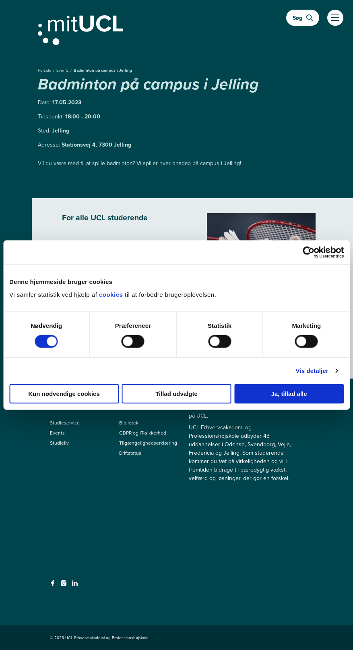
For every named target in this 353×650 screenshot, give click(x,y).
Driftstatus (130, 453)
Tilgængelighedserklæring (148, 443)
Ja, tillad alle (289, 393)
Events (63, 70)
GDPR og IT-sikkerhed (142, 433)
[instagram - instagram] (64, 585)
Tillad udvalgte (176, 393)
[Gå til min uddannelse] (177, 28)
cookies (112, 294)
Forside (45, 70)
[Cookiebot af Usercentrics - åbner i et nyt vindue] (308, 252)
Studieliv (59, 443)
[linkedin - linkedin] (76, 585)
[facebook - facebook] (54, 585)
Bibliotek (128, 422)
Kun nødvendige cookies (64, 393)
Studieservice (65, 422)
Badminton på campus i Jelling (103, 70)
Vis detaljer (312, 370)
